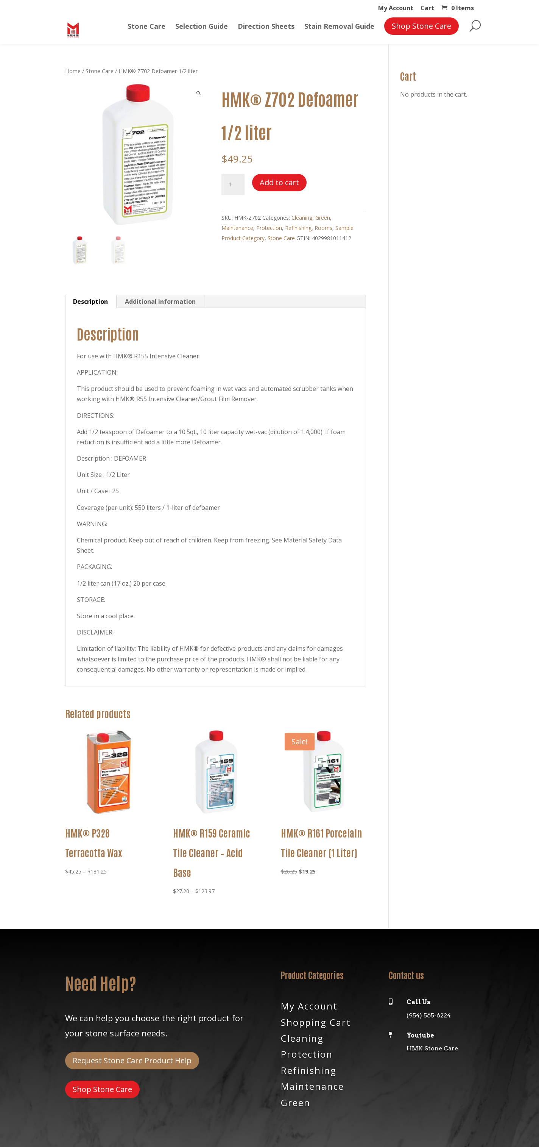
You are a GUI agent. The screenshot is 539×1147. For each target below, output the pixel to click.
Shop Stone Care (102, 1089)
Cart (427, 8)
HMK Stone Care (432, 1048)
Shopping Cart (316, 1021)
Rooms (323, 227)
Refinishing (298, 227)
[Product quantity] (232, 184)
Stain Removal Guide (339, 27)
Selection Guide (201, 27)
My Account (395, 8)
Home (73, 71)
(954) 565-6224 (429, 1015)
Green (322, 217)
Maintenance (237, 227)
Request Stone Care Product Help (132, 1060)
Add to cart (279, 182)
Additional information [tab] (160, 301)
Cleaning (301, 217)
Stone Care (146, 27)
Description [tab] (90, 301)
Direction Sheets (266, 27)
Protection (269, 227)
